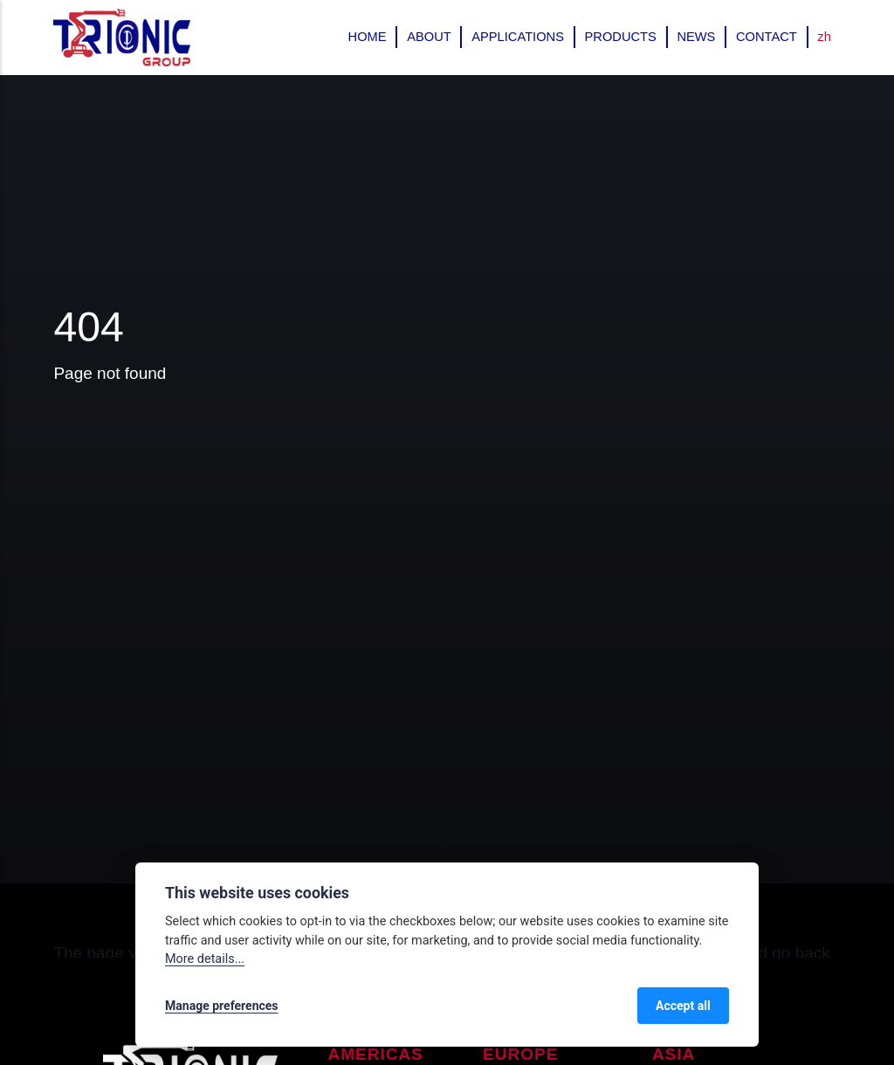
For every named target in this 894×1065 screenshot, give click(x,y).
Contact (766, 37)
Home (367, 37)
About (429, 37)
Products (621, 37)
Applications (517, 37)
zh (824, 37)
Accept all (683, 1006)
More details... (204, 959)
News (696, 37)
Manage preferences (222, 1006)
